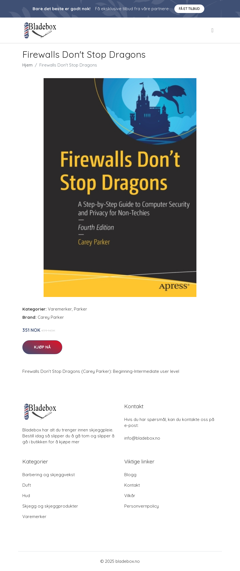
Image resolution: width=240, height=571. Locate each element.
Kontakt (132, 485)
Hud (26, 495)
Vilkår (129, 495)
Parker (80, 309)
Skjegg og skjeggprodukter (50, 506)
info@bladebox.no (142, 438)
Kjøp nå (42, 347)
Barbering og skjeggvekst (48, 474)
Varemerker (60, 309)
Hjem (27, 65)
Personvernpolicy (141, 506)
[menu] (213, 30)
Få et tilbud (189, 9)
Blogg (130, 474)
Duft (26, 485)
